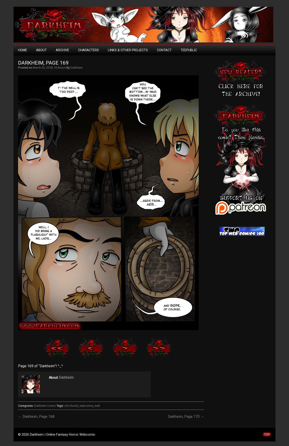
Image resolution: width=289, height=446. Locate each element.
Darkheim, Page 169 (43, 63)
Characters (88, 50)
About (41, 50)
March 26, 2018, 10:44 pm (49, 67)
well (97, 405)
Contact (164, 50)
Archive (62, 50)
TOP (267, 434)
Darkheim (76, 67)
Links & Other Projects (128, 50)
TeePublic (189, 50)
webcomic (86, 405)
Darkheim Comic (45, 405)
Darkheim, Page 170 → (186, 416)
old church (71, 405)
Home (22, 50)
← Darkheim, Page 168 (36, 416)
